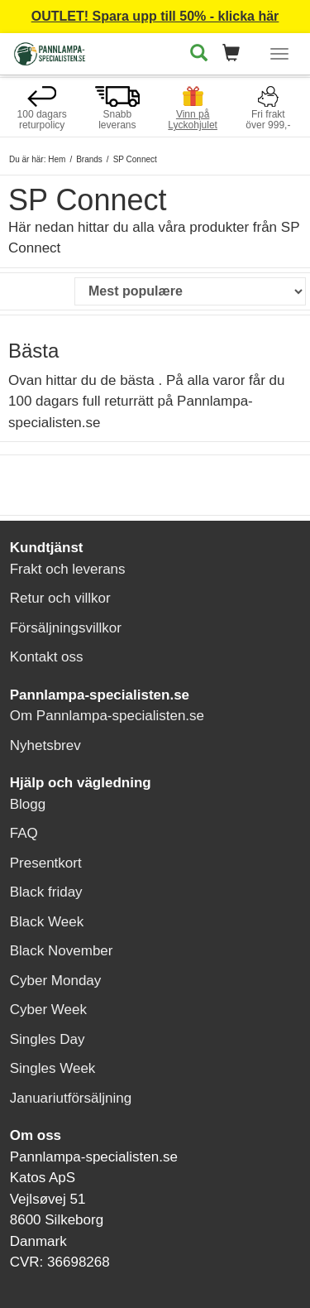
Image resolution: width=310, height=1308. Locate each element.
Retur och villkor (60, 598)
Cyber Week (48, 1009)
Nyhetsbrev (45, 745)
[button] (236, 54)
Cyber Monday (56, 980)
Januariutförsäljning (70, 1098)
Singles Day (47, 1039)
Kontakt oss (46, 657)
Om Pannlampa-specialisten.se (107, 716)
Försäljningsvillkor (66, 628)
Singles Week (53, 1068)
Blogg (27, 804)
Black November (61, 951)
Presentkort (46, 863)
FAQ (24, 833)
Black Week (46, 922)
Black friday (46, 892)
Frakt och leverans (68, 569)
